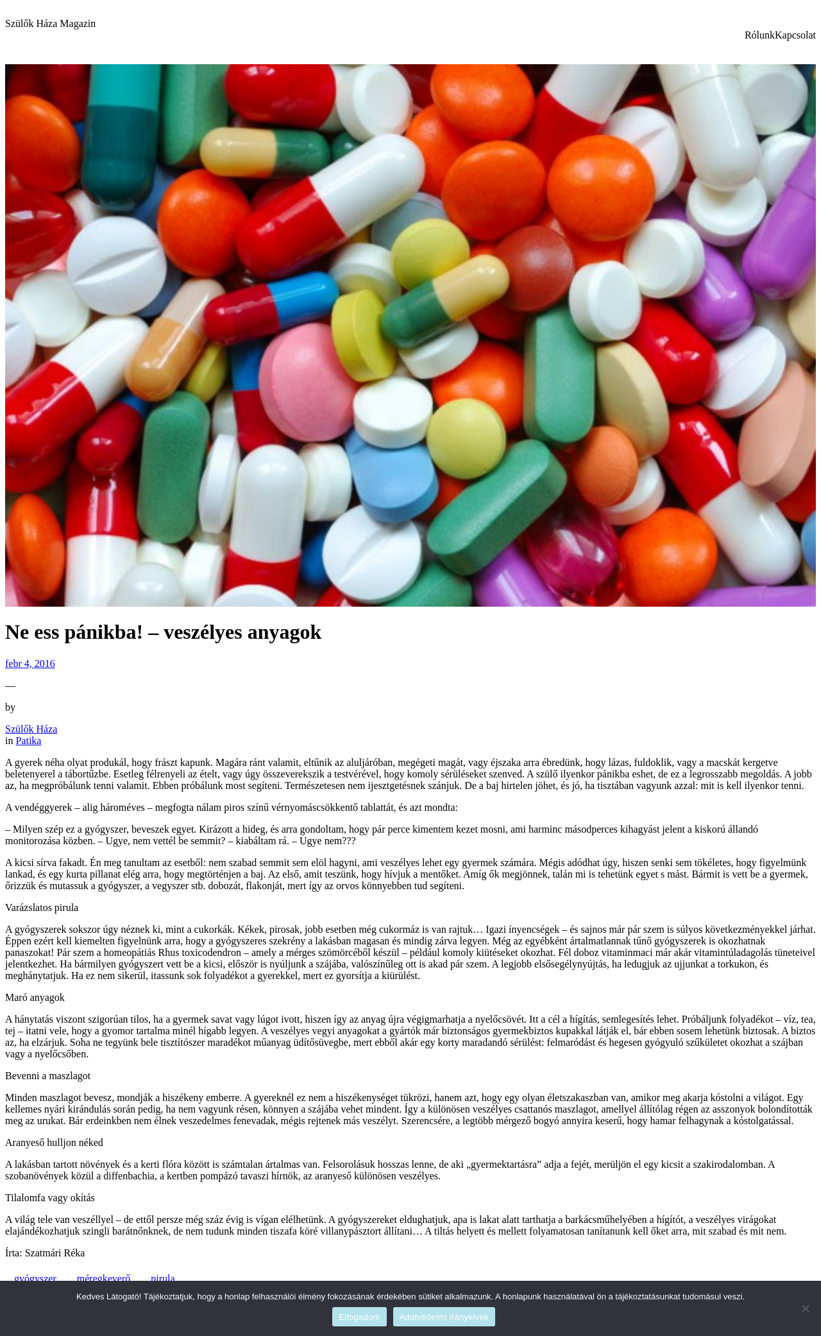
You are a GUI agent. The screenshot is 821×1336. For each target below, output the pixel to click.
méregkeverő (104, 1278)
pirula (162, 1278)
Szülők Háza (31, 729)
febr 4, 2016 (30, 663)
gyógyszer (35, 1278)
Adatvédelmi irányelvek (444, 1317)
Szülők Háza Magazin (50, 23)
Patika (28, 740)
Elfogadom (359, 1317)
